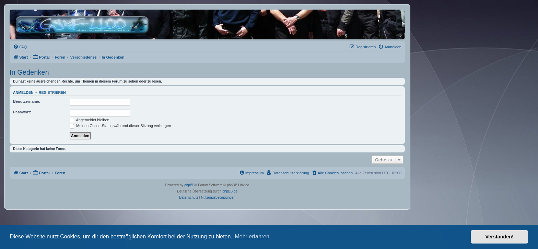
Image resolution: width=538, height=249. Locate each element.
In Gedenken (29, 72)
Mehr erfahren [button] (252, 236)
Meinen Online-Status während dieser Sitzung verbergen (120, 126)
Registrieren (52, 92)
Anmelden (23, 92)
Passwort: (22, 112)
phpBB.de (229, 191)
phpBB (189, 185)
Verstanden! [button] (500, 236)
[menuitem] (20, 47)
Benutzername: (26, 101)
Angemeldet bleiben (89, 120)
